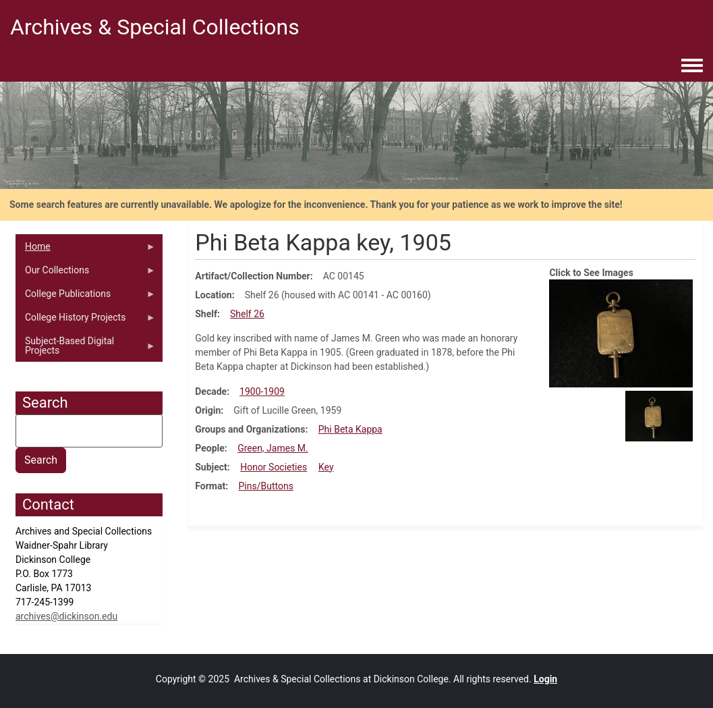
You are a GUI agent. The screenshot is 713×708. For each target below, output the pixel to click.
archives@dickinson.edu (66, 616)
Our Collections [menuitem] (86, 273)
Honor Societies (273, 467)
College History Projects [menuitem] (86, 320)
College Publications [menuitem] (86, 297)
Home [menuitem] (86, 249)
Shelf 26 (247, 313)
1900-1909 (262, 391)
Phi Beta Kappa (350, 429)
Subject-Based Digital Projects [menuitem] (86, 348)
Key (326, 467)
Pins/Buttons (266, 486)
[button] (621, 332)
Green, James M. (272, 448)
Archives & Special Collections (155, 27)
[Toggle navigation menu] (692, 66)
